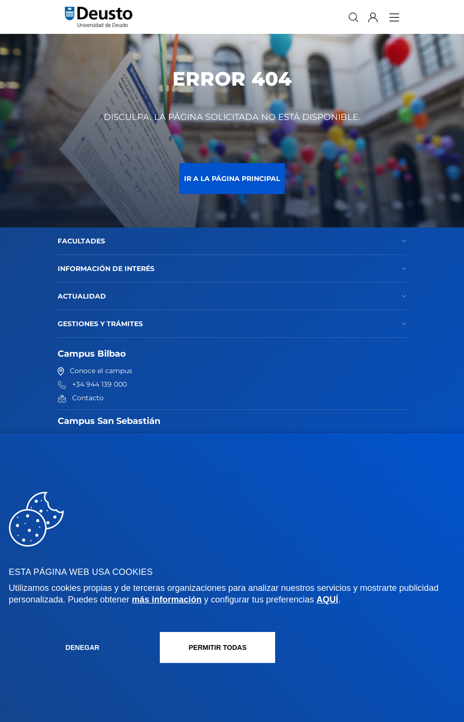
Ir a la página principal (232, 178)
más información (166, 599)
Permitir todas (217, 647)
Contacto (81, 397)
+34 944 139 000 (92, 384)
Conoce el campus (95, 370)
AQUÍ (327, 599)
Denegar (82, 647)
